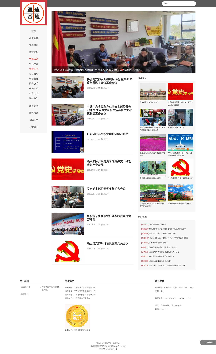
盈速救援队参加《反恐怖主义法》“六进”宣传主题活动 (164, 238)
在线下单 (33, 120)
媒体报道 (33, 113)
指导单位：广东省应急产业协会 (77, 298)
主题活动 (33, 59)
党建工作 (33, 69)
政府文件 (33, 106)
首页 (33, 31)
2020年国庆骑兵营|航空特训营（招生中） (159, 247)
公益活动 (33, 74)
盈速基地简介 (26, 287)
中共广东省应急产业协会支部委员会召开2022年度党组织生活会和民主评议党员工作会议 (109, 110)
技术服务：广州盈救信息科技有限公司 (80, 295)
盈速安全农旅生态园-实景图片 (156, 261)
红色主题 (33, 64)
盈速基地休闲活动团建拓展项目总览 (158, 233)
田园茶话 (33, 83)
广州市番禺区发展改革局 (80, 330)
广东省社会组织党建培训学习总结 (107, 134)
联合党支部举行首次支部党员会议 (107, 243)
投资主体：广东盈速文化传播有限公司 (80, 287)
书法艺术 (33, 88)
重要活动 (33, 98)
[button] (122, 70)
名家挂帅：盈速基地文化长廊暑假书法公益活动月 (163, 265)
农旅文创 (33, 52)
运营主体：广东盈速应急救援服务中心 (80, 291)
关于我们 (33, 127)
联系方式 (24, 294)
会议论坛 (33, 93)
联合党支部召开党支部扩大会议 (106, 188)
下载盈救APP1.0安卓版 (153, 224)
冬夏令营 (33, 38)
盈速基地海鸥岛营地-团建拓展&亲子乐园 (160, 252)
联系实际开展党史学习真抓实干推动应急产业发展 (163, 229)
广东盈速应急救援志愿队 (154, 242)
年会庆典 (33, 79)
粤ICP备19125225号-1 (108, 349)
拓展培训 (33, 45)
